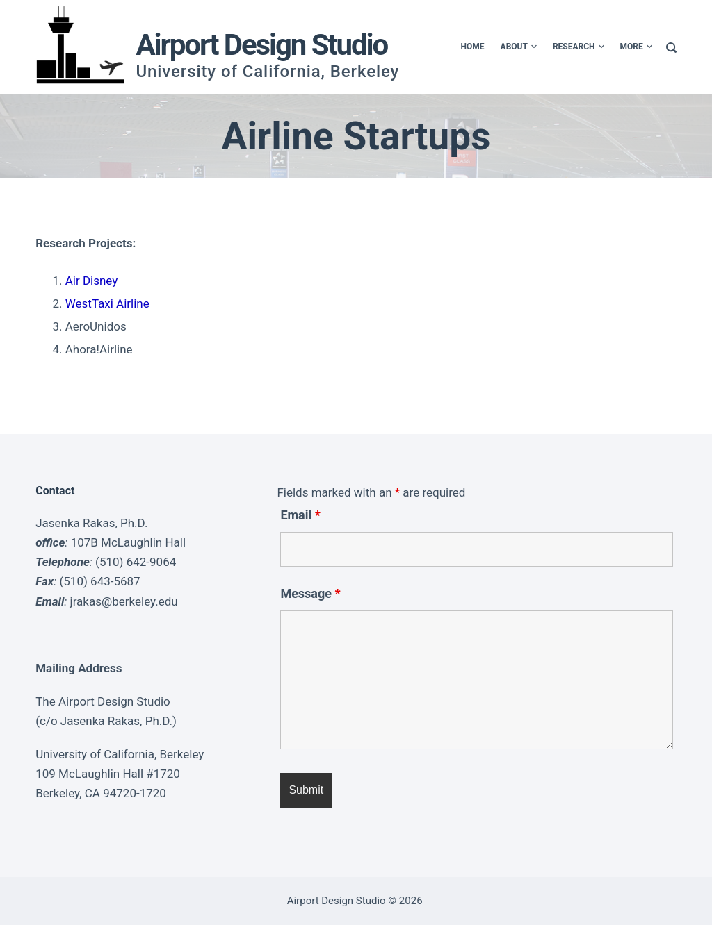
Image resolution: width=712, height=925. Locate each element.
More (636, 47)
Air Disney (91, 281)
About (519, 47)
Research (578, 47)
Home (473, 46)
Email (300, 515)
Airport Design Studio (261, 45)
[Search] (671, 47)
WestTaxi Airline (107, 303)
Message (310, 593)
